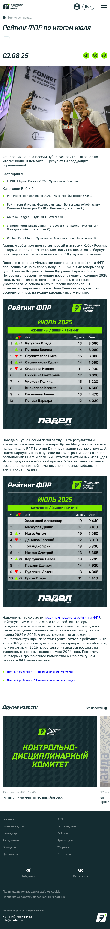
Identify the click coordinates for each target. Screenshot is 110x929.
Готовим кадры (13, 826)
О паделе (9, 847)
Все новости (96, 708)
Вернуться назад (17, 17)
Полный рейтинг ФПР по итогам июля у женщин (41, 680)
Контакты (64, 854)
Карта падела (67, 826)
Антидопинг (11, 840)
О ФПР (61, 819)
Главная (8, 819)
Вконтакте (80, 873)
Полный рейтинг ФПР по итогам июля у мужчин (40, 672)
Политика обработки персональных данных (34, 897)
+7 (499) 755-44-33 (17, 916)
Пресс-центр (66, 840)
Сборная (63, 847)
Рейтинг (62, 833)
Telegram (28, 873)
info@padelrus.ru (14, 920)
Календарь (10, 833)
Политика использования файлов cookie (31, 891)
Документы (11, 854)
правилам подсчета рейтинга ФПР (72, 617)
